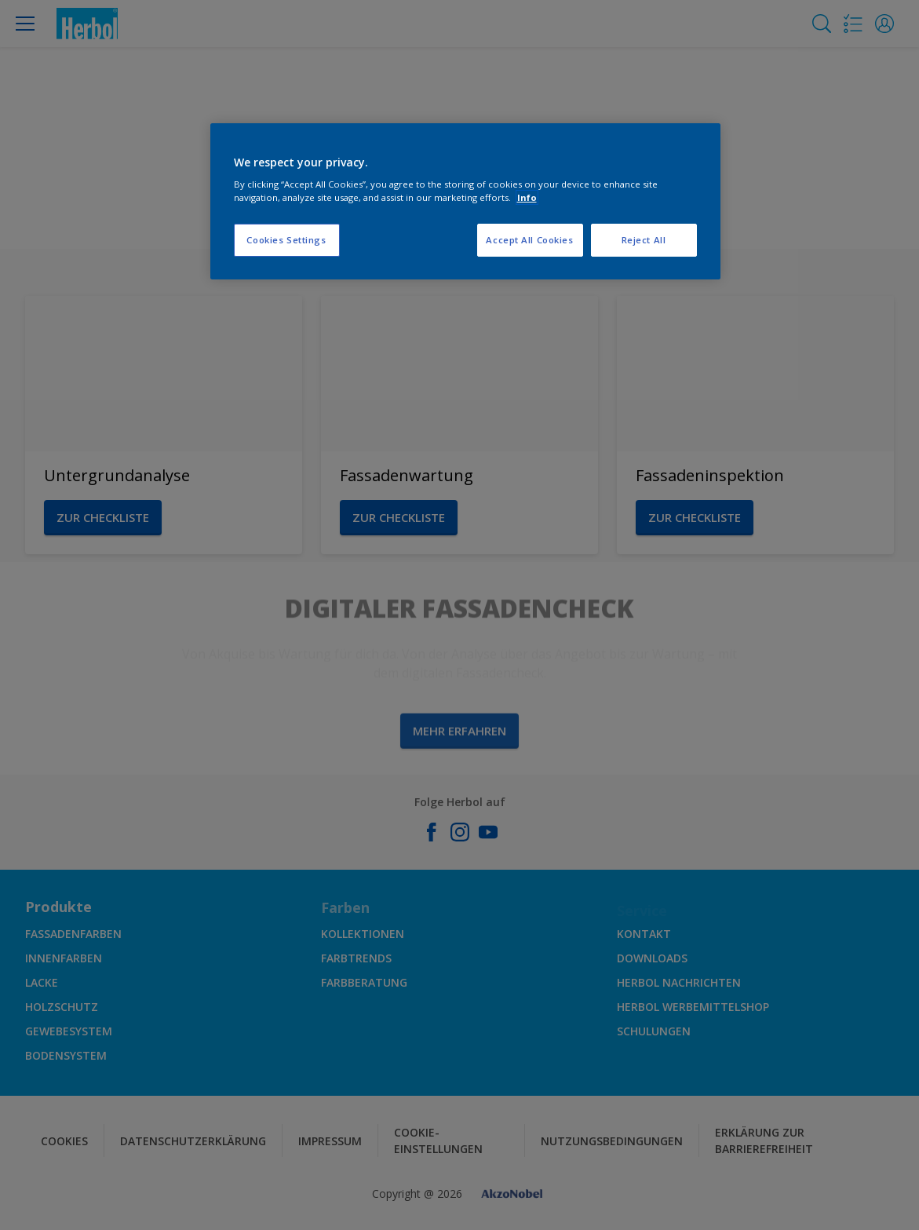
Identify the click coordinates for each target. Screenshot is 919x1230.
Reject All (644, 240)
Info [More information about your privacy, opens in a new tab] (527, 197)
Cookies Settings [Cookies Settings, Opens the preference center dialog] (286, 240)
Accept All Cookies (529, 240)
